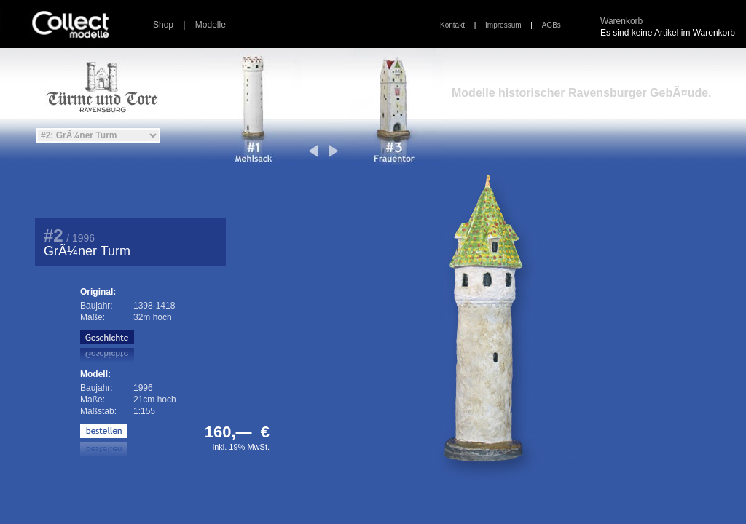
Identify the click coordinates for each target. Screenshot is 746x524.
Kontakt (452, 25)
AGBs (551, 25)
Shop (163, 25)
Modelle (210, 25)
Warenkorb (621, 21)
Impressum (503, 25)
